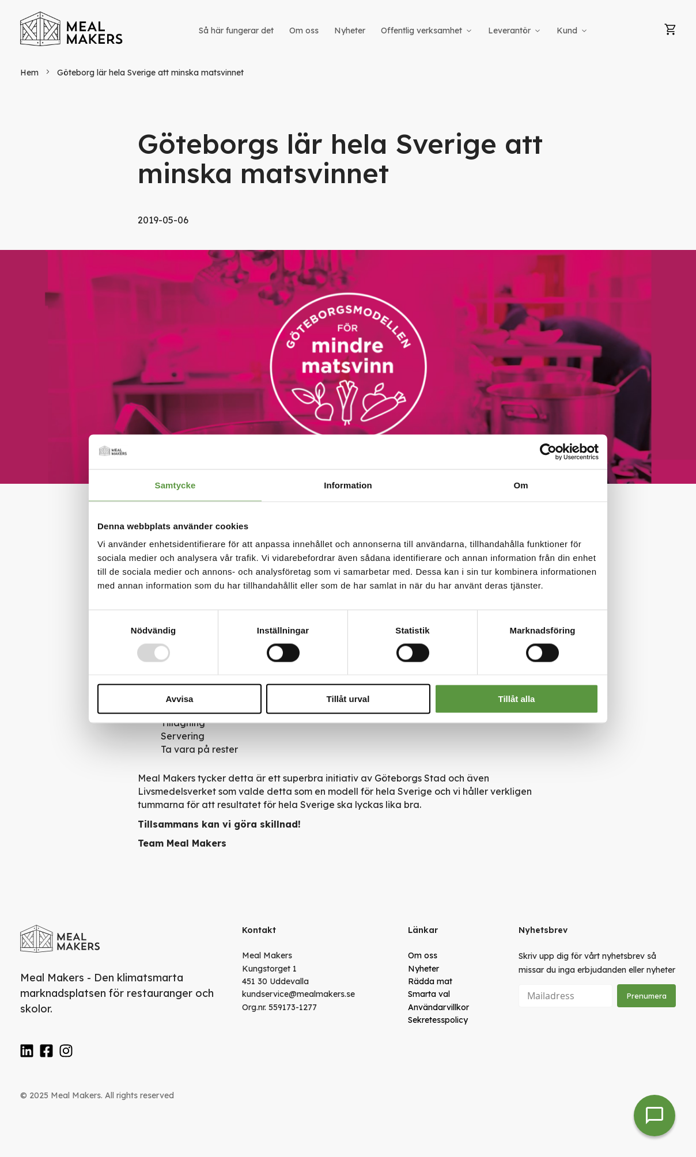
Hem (30, 72)
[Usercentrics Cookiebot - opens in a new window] (548, 451)
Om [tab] (520, 485)
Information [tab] (348, 485)
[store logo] (72, 29)
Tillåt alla (516, 699)
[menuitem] (236, 30)
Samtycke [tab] (175, 485)
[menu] (394, 30)
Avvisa (180, 699)
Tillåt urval (348, 699)
